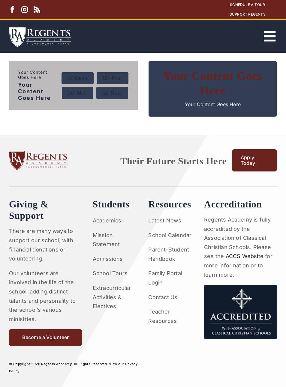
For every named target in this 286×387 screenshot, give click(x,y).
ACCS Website (244, 256)
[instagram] (24, 10)
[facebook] (12, 10)
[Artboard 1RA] (40, 29)
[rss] (37, 10)
